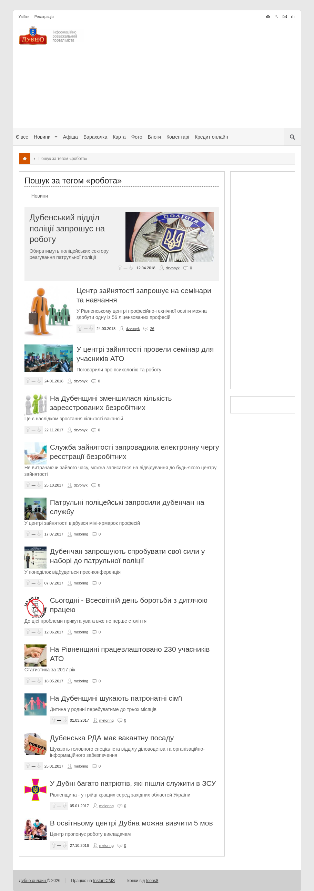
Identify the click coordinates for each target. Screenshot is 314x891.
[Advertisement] (192, 74)
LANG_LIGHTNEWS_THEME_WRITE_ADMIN (284, 16)
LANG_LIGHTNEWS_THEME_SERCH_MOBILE (276, 16)
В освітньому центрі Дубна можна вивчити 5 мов (131, 823)
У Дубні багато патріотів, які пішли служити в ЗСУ (133, 783)
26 (152, 329)
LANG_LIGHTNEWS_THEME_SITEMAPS (293, 16)
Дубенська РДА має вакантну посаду (112, 738)
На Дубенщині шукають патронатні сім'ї (116, 698)
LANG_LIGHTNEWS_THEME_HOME (268, 16)
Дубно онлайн (33, 880)
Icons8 (152, 880)
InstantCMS (104, 880)
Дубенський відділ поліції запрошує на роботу (67, 228)
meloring (81, 534)
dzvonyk (173, 268)
